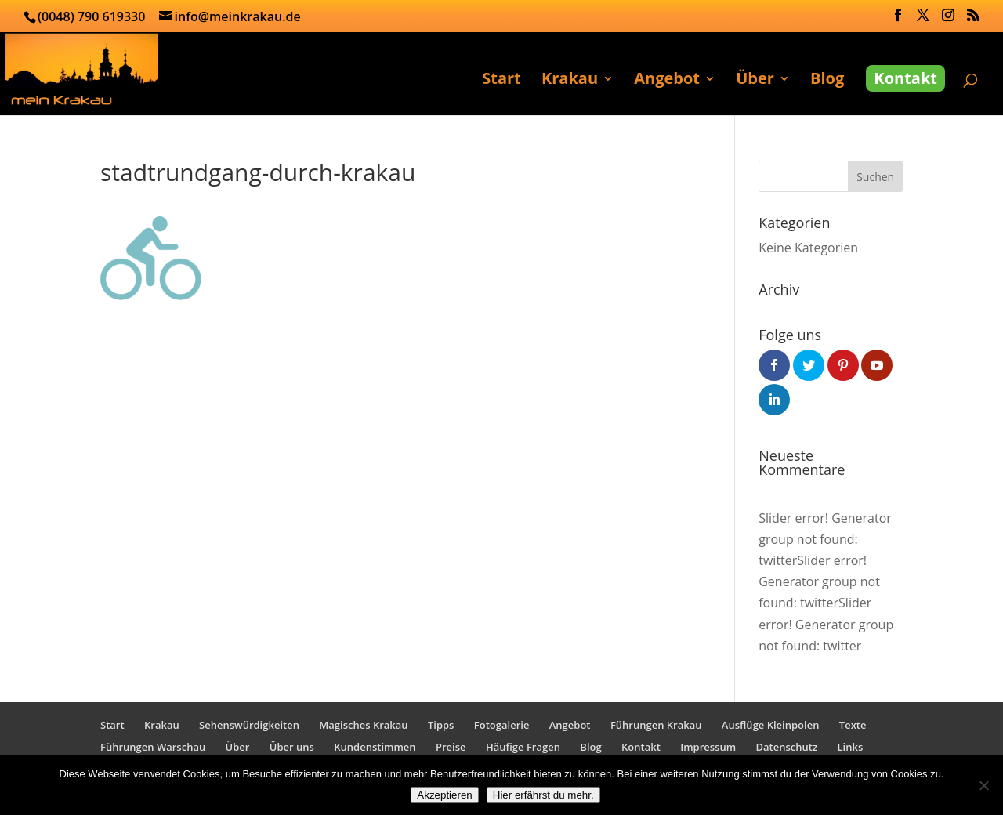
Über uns (292, 747)
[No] (983, 785)
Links (851, 747)
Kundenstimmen (374, 747)
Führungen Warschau (152, 747)
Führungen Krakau (656, 725)
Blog (827, 81)
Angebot (667, 81)
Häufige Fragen (523, 747)
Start (501, 81)
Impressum (708, 747)
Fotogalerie (502, 725)
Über (755, 81)
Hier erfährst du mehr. (543, 795)
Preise (451, 747)
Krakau (569, 81)
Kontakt (905, 78)
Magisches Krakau (363, 725)
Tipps (441, 725)
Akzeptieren (444, 795)
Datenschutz (787, 747)
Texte (853, 725)
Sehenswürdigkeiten (249, 725)
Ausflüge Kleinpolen (771, 725)
